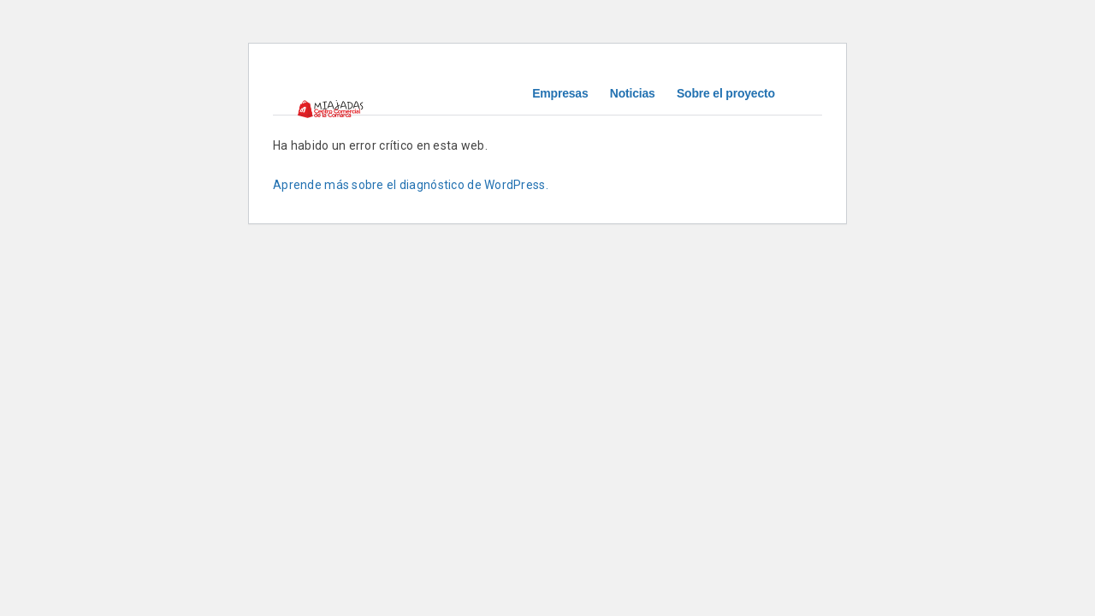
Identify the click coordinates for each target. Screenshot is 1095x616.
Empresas (560, 93)
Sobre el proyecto (726, 93)
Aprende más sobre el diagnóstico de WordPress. (410, 185)
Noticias (632, 93)
